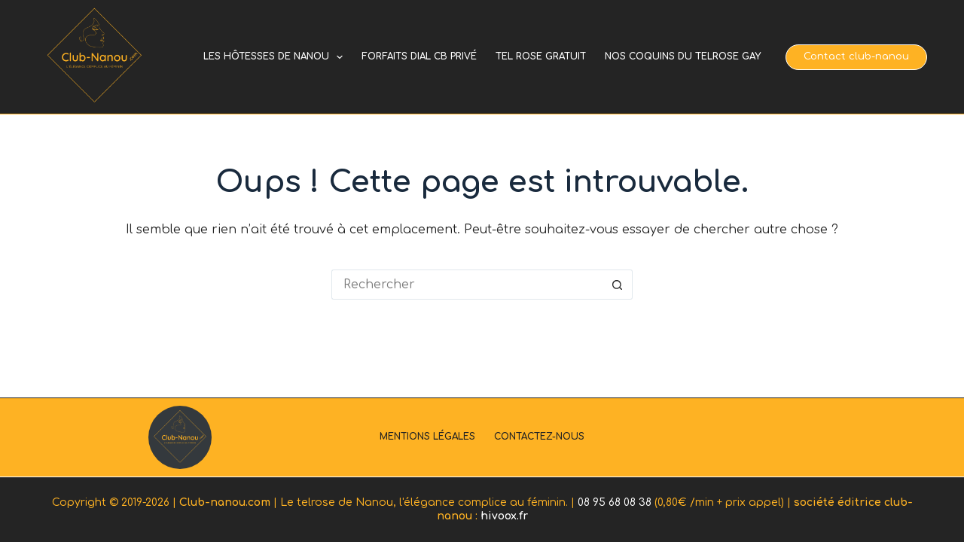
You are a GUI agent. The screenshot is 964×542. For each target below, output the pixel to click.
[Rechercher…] (466, 284)
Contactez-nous (539, 436)
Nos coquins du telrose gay (683, 56)
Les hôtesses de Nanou (276, 57)
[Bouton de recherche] (617, 284)
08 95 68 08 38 (614, 502)
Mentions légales (427, 436)
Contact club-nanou (856, 56)
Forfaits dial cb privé (419, 56)
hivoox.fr (504, 516)
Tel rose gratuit (541, 56)
